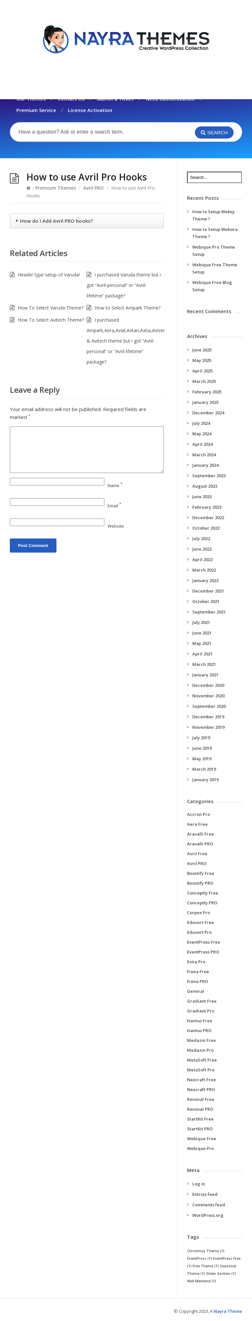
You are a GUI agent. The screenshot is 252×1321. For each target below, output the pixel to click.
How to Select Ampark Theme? (127, 308)
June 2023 (202, 497)
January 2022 (205, 580)
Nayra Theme (228, 1311)
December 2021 (208, 591)
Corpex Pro (198, 912)
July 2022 (201, 538)
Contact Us (71, 98)
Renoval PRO (200, 1109)
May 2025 (201, 360)
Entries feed (205, 1194)
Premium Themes (55, 188)
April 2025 (202, 371)
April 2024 (202, 444)
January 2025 (205, 402)
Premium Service (36, 110)
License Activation (90, 110)
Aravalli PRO (200, 844)
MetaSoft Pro (201, 1070)
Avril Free (197, 854)
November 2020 (208, 696)
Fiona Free (198, 971)
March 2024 (204, 455)
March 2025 (204, 381)
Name (115, 485)
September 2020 (209, 706)
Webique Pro (200, 1148)
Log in (198, 1184)
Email (114, 506)
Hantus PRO (199, 1030)
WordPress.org (207, 1215)
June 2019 (202, 748)
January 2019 (205, 780)
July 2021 (201, 622)
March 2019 (204, 769)
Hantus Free (199, 1021)
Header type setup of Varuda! (49, 275)
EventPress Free (203, 942)
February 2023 (206, 507)
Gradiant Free (202, 1001)
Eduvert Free (200, 922)
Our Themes (31, 98)
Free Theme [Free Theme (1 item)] (206, 1266)
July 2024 (201, 423)
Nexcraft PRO (201, 1089)
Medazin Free (201, 1040)
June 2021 (202, 633)
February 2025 (206, 392)
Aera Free (197, 824)
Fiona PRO (197, 981)
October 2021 (206, 601)
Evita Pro (196, 962)
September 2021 (209, 612)
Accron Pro (198, 814)
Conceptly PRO (202, 903)
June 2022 (202, 549)
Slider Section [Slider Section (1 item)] (221, 1273)
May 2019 (201, 759)
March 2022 (204, 570)
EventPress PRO (203, 952)
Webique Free (201, 1139)
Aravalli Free (200, 834)
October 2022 (206, 528)
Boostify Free (200, 873)
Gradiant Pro (200, 1011)
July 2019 (201, 738)
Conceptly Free (202, 893)
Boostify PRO (200, 883)
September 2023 (209, 476)
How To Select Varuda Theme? (50, 308)
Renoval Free (200, 1099)
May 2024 (201, 434)
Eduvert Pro (199, 932)
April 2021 (202, 654)
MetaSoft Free (202, 1060)
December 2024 (208, 413)
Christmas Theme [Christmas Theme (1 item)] (205, 1251)
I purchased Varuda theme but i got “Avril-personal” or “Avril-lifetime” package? (124, 285)
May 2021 (201, 643)
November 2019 (208, 727)
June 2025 (202, 350)
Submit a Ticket (115, 98)
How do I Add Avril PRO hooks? (56, 220)
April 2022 (202, 559)
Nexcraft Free (201, 1080)
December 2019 (208, 717)
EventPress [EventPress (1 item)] (199, 1258)
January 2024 (205, 465)
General (195, 991)
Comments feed (208, 1205)
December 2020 (208, 685)
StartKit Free (200, 1119)
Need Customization (170, 98)
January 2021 (205, 675)
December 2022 (208, 517)
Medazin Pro (200, 1050)
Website (116, 526)
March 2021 (204, 664)
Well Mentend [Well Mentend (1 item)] (201, 1281)
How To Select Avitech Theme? (51, 320)
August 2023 (204, 486)
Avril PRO (93, 188)
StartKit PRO (200, 1129)
